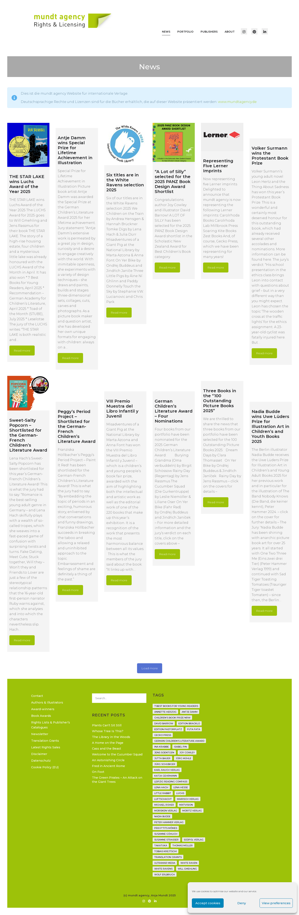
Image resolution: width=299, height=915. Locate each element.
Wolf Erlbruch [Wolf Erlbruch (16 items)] (164, 874)
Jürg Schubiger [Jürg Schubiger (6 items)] (164, 764)
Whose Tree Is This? (107, 731)
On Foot (98, 772)
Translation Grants (45, 741)
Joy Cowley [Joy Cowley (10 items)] (187, 752)
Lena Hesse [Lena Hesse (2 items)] (180, 787)
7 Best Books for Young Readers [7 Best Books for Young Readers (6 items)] (176, 706)
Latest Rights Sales (45, 747)
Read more (22, 350)
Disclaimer (39, 754)
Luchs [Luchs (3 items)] (180, 793)
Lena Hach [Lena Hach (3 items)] (161, 787)
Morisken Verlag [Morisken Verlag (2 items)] (165, 810)
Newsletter (39, 734)
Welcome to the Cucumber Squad (117, 754)
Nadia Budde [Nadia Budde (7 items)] (162, 816)
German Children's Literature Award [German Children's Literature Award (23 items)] (179, 740)
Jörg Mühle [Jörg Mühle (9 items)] (183, 758)
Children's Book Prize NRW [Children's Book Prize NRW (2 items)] (172, 717)
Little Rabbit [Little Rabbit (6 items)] (162, 793)
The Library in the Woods (111, 737)
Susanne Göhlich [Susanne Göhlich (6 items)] (165, 833)
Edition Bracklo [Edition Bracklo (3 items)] (189, 723)
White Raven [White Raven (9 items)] (188, 862)
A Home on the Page (107, 743)
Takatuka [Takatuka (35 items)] (160, 845)
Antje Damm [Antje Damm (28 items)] (189, 711)
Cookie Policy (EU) (45, 767)
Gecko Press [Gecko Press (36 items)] (162, 735)
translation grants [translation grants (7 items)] (168, 857)
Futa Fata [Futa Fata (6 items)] (193, 729)
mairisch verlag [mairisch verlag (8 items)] (188, 799)
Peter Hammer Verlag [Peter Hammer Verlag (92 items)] (169, 822)
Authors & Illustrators (47, 702)
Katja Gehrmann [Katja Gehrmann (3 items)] (165, 775)
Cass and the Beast (106, 748)
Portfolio (185, 31)
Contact (37, 696)
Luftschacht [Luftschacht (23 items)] (163, 799)
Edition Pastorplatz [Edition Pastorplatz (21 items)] (168, 729)
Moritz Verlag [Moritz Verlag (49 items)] (192, 810)
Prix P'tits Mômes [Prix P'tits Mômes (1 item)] (165, 828)
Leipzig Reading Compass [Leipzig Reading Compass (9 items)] (170, 781)
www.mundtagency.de (237, 102)
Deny (241, 903)
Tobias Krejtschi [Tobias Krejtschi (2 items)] (165, 851)
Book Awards (41, 716)
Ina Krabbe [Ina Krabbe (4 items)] (161, 746)
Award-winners (42, 709)
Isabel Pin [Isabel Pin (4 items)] (180, 746)
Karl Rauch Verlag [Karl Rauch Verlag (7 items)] (167, 769)
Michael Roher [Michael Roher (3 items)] (164, 804)
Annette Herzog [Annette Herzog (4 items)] (165, 711)
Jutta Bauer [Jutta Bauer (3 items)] (162, 758)
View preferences (276, 903)
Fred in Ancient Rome (108, 766)
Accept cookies (207, 903)
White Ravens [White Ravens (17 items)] (163, 868)
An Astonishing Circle (108, 760)
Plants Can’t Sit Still (106, 725)
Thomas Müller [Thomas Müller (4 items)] (182, 845)
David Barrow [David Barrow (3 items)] (163, 723)
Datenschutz (41, 760)
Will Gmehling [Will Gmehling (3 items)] (187, 868)
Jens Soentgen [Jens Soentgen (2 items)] (164, 752)
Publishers (209, 31)
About (230, 31)
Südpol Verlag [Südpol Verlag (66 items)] (193, 839)
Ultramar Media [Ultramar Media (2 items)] (164, 862)
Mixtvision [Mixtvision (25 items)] (186, 804)
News (166, 31)
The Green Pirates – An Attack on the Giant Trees (117, 780)
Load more (149, 668)
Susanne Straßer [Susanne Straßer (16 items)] (166, 839)
